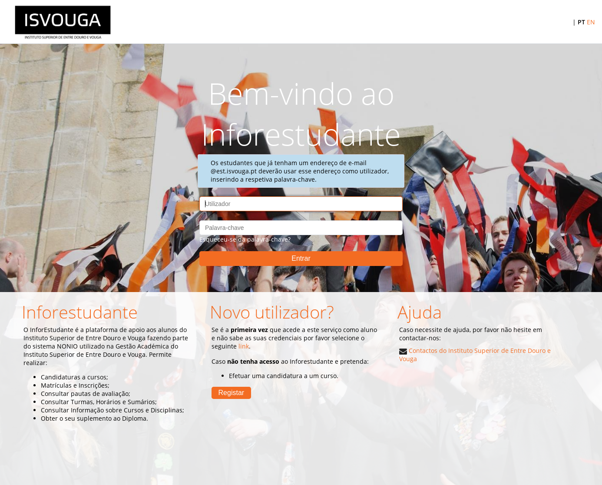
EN (591, 22)
